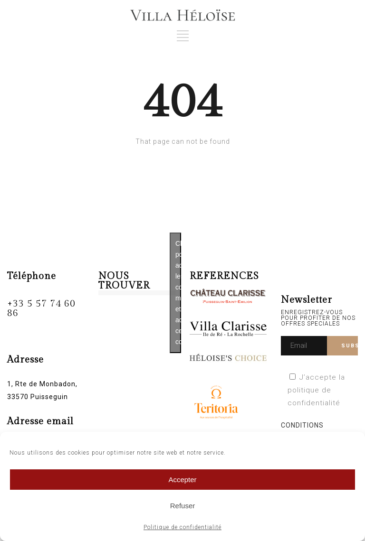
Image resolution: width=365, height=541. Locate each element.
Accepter (182, 480)
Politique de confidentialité (182, 527)
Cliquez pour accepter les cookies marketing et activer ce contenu (178, 292)
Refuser (182, 506)
